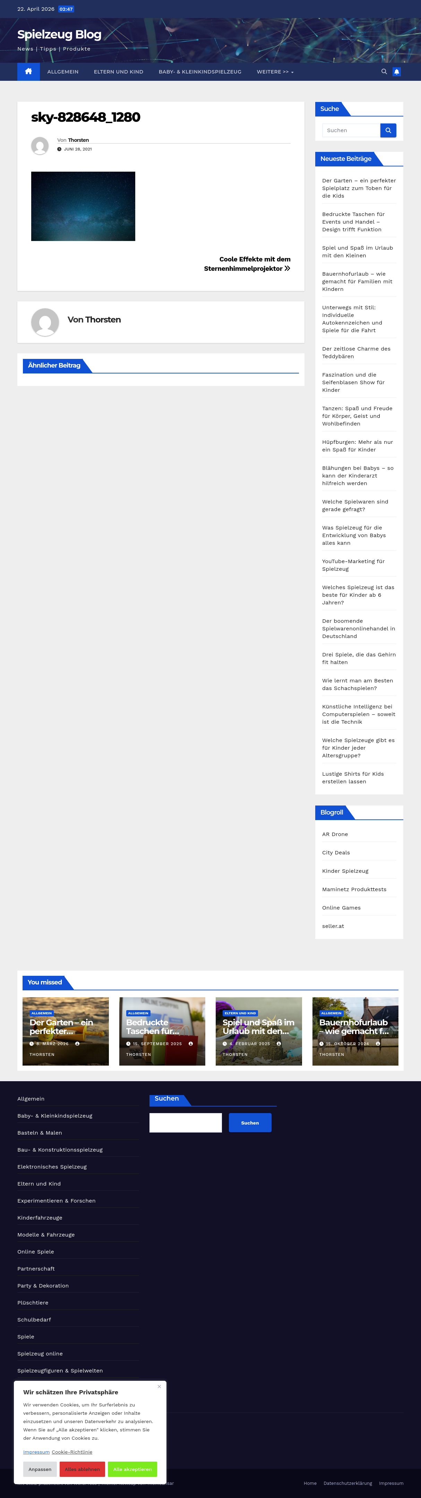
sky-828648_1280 (85, 117)
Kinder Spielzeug (345, 871)
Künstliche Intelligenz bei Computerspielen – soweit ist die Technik (358, 714)
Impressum (391, 1483)
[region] (90, 1432)
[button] (384, 71)
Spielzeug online (40, 1353)
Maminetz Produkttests (354, 889)
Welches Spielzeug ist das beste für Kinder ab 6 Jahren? (358, 595)
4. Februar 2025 (251, 1043)
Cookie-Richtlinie (72, 1452)
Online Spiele (35, 1251)
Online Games (341, 907)
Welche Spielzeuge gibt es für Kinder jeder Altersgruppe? (358, 748)
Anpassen (39, 1469)
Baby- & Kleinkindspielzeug (200, 72)
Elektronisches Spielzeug (52, 1166)
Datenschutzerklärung (348, 1483)
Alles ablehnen (82, 1469)
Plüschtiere (33, 1302)
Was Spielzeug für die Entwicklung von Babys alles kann (354, 535)
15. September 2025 (158, 1043)
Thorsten (78, 140)
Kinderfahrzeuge (39, 1217)
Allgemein (63, 72)
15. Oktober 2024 (348, 1043)
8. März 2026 (53, 1043)
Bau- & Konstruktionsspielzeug (60, 1149)
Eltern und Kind (119, 72)
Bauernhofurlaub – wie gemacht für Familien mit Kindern (357, 281)
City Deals (336, 852)
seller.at (333, 926)
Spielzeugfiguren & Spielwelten (60, 1370)
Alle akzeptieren (132, 1469)
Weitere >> (273, 72)
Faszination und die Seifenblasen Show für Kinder (353, 382)
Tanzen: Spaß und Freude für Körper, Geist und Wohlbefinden (357, 416)
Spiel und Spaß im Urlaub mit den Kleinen (258, 1031)
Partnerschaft (36, 1268)
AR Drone (335, 834)
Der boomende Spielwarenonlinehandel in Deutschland (358, 628)
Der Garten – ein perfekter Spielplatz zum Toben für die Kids (359, 188)
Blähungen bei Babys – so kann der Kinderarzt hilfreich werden (358, 476)
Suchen (167, 1098)
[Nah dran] (159, 1387)
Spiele (25, 1336)
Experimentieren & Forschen (56, 1200)
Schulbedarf (34, 1319)
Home (310, 1483)
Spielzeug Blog (59, 34)
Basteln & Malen (39, 1132)
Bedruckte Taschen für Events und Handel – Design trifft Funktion (353, 222)
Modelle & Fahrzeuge (46, 1234)
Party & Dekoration (43, 1285)
